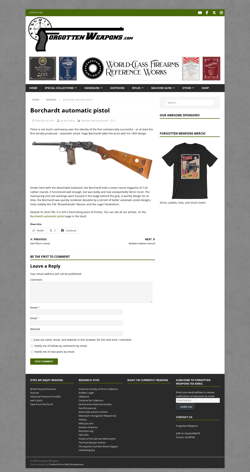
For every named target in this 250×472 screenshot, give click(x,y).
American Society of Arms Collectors (98, 388)
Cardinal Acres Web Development (66, 463)
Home (33, 87)
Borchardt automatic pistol (47, 215)
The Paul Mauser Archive (92, 442)
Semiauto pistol (99, 120)
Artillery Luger (86, 392)
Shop (205, 87)
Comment (36, 279)
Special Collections (59, 87)
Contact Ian (35, 12)
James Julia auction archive (93, 411)
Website (35, 328)
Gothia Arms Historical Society (95, 403)
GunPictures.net (87, 407)
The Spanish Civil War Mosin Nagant (98, 445)
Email (34, 317)
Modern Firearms (88, 426)
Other (186, 87)
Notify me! (186, 406)
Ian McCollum (67, 120)
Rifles (136, 87)
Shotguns (117, 87)
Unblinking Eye (87, 449)
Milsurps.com (86, 423)
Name (34, 307)
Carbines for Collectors (91, 399)
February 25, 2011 (45, 120)
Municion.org (86, 430)
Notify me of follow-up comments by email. (61, 345)
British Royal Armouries (43, 388)
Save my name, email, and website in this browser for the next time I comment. (83, 339)
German (85, 120)
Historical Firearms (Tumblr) (45, 396)
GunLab (34, 392)
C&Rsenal (84, 396)
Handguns (91, 87)
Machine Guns (161, 87)
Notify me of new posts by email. (55, 351)
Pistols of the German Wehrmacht (97, 438)
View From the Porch (41, 403)
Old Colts (84, 434)
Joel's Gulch (36, 399)
